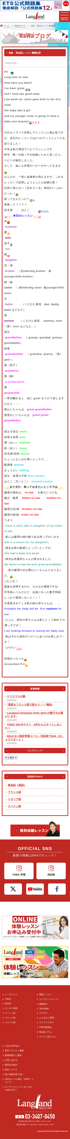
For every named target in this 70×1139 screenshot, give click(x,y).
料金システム (11, 1069)
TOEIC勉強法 (45, 1027)
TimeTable (44, 1008)
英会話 (8, 1003)
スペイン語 (14, 806)
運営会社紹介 (11, 1065)
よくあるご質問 (46, 1017)
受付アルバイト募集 (14, 1050)
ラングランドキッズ (48, 999)
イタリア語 (14, 799)
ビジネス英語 (11, 1008)
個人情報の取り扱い (14, 1074)
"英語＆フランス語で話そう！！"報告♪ (30, 704)
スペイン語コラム (47, 1036)
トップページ (11, 994)
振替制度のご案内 (13, 1055)
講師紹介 (43, 1004)
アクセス (43, 1013)
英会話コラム (45, 1032)
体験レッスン (45, 994)
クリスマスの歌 (16, 696)
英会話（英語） (17, 785)
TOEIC (8, 999)
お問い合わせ (11, 1060)
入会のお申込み (12, 1046)
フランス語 (14, 792)
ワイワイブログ (46, 1022)
